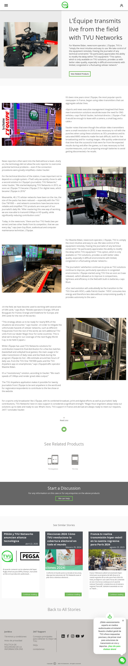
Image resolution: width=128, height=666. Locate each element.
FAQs (35, 645)
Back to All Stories (64, 609)
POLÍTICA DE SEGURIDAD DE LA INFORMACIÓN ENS (13, 647)
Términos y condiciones (15, 636)
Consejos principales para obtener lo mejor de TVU (44, 639)
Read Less (64, 420)
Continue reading (30, 594)
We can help (64, 498)
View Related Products (80, 74)
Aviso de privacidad (13, 640)
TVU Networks (64, 663)
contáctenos (38, 649)
